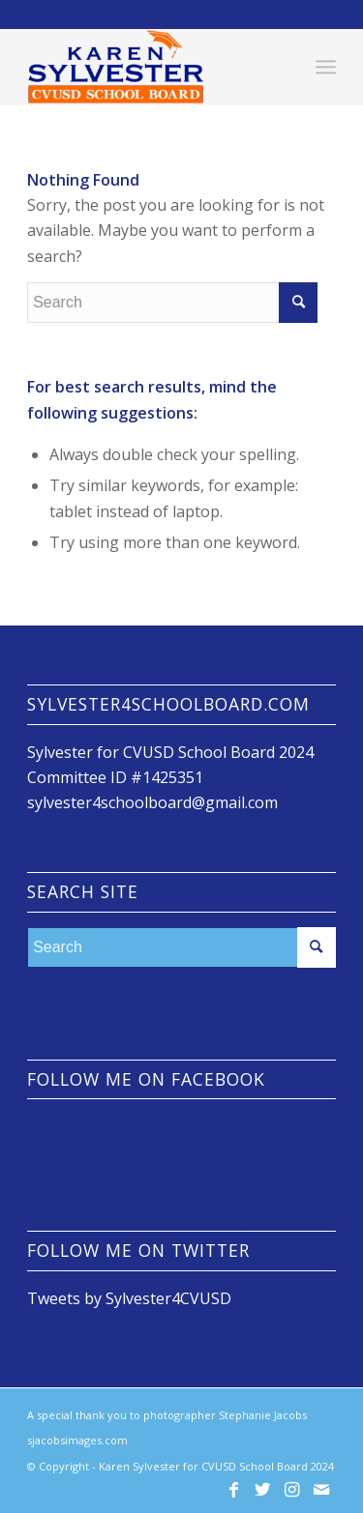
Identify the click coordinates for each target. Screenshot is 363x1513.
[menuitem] (326, 67)
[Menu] (326, 67)
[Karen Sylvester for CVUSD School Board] (150, 66)
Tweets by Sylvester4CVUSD (129, 1298)
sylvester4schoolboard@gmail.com (152, 802)
